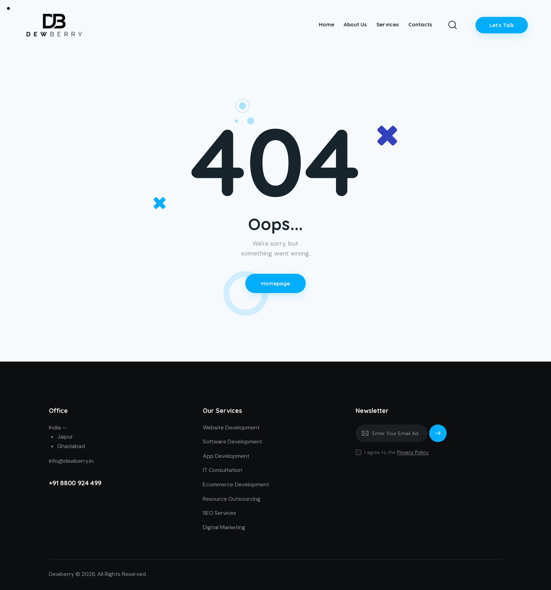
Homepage (275, 283)
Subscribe (437, 436)
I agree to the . (397, 452)
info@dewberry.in (71, 461)
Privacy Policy (413, 452)
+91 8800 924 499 (75, 483)
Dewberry (61, 574)
